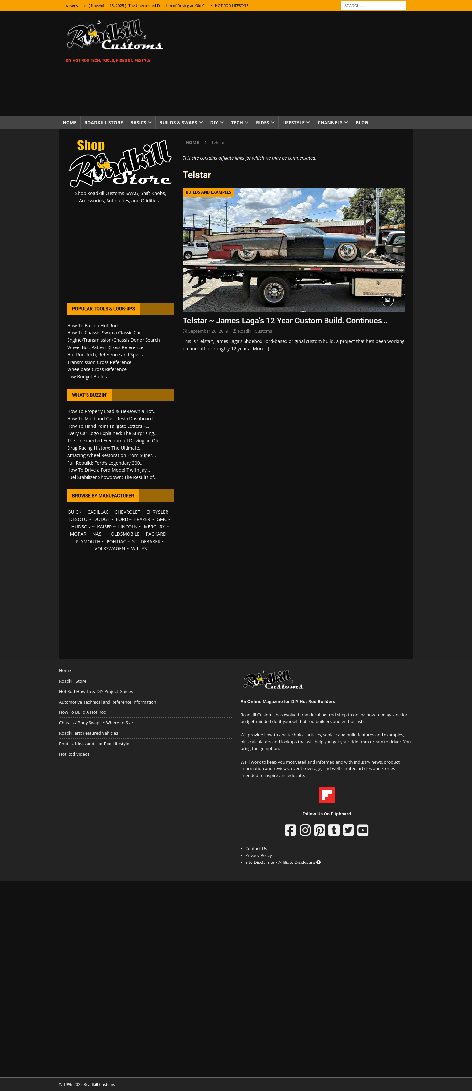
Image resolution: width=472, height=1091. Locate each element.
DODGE (102, 519)
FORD (122, 519)
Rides (262, 122)
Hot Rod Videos (74, 754)
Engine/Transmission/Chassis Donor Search (113, 340)
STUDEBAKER (146, 541)
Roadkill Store (103, 122)
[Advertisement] (293, 64)
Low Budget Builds (87, 376)
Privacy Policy (259, 855)
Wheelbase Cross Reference (97, 369)
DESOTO (78, 519)
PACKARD (156, 534)
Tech (237, 122)
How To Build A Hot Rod (82, 712)
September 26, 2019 (208, 331)
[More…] (260, 349)
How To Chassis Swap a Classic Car (104, 332)
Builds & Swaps (178, 122)
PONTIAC (116, 541)
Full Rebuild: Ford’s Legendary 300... (105, 463)
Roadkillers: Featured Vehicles (88, 733)
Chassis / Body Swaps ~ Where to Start (97, 722)
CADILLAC (98, 512)
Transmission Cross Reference (99, 362)
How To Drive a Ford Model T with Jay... (108, 470)
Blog (362, 122)
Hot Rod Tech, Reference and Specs (105, 354)
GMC (162, 519)
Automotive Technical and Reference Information (107, 702)
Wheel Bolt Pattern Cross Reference (105, 347)
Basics (138, 122)
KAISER (104, 527)
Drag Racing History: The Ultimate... (105, 448)
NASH (98, 534)
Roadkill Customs (255, 331)
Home (70, 122)
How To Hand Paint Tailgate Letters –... (108, 426)
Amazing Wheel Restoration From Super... (111, 455)
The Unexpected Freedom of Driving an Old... (115, 440)
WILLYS (139, 549)
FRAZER (142, 519)
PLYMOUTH (88, 541)
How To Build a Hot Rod (92, 325)
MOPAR (78, 534)
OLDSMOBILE (125, 534)
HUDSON (81, 527)
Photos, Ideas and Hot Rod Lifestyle (94, 743)
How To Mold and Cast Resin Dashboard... (111, 418)
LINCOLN (128, 527)
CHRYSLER (157, 512)
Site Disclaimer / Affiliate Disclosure (283, 862)
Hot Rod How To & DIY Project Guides (96, 691)
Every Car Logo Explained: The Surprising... (112, 433)
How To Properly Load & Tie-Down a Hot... (112, 411)
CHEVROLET (127, 512)
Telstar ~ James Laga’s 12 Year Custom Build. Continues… (285, 320)
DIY (214, 122)
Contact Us (256, 848)
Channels (330, 122)
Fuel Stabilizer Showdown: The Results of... (112, 477)
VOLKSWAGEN (110, 549)
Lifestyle (293, 122)
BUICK (74, 512)
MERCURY (154, 527)
